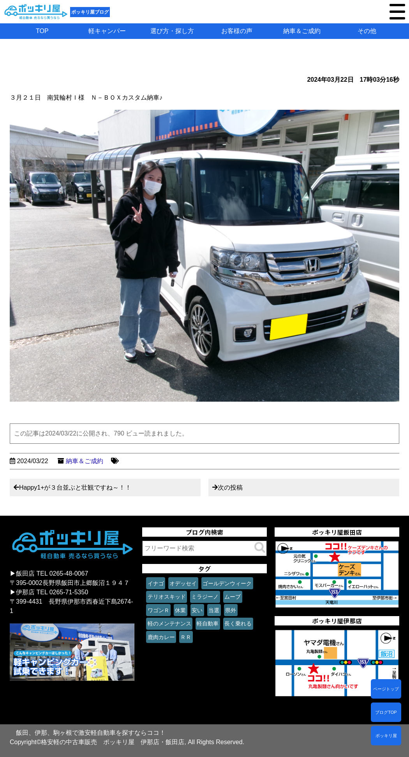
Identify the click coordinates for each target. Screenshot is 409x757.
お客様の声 (236, 31)
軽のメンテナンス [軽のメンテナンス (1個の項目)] (169, 623)
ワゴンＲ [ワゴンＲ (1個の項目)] (158, 610)
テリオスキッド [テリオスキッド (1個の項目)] (167, 597)
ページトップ (386, 689)
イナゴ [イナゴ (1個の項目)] (156, 583)
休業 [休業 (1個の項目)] (180, 610)
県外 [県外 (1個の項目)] (230, 610)
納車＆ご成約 (302, 31)
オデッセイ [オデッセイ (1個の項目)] (183, 583)
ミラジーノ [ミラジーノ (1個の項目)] (205, 597)
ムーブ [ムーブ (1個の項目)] (232, 597)
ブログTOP (386, 712)
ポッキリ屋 (386, 735)
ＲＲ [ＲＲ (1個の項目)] (185, 637)
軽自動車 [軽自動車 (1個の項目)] (208, 623)
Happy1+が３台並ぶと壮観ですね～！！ (75, 487)
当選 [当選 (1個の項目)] (213, 610)
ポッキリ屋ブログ (90, 12)
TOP (42, 31)
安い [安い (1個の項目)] (197, 610)
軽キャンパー (107, 31)
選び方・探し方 (172, 31)
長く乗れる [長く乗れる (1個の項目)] (238, 623)
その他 (367, 31)
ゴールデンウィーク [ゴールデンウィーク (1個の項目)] (227, 583)
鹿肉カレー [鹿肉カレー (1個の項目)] (161, 637)
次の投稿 (230, 487)
